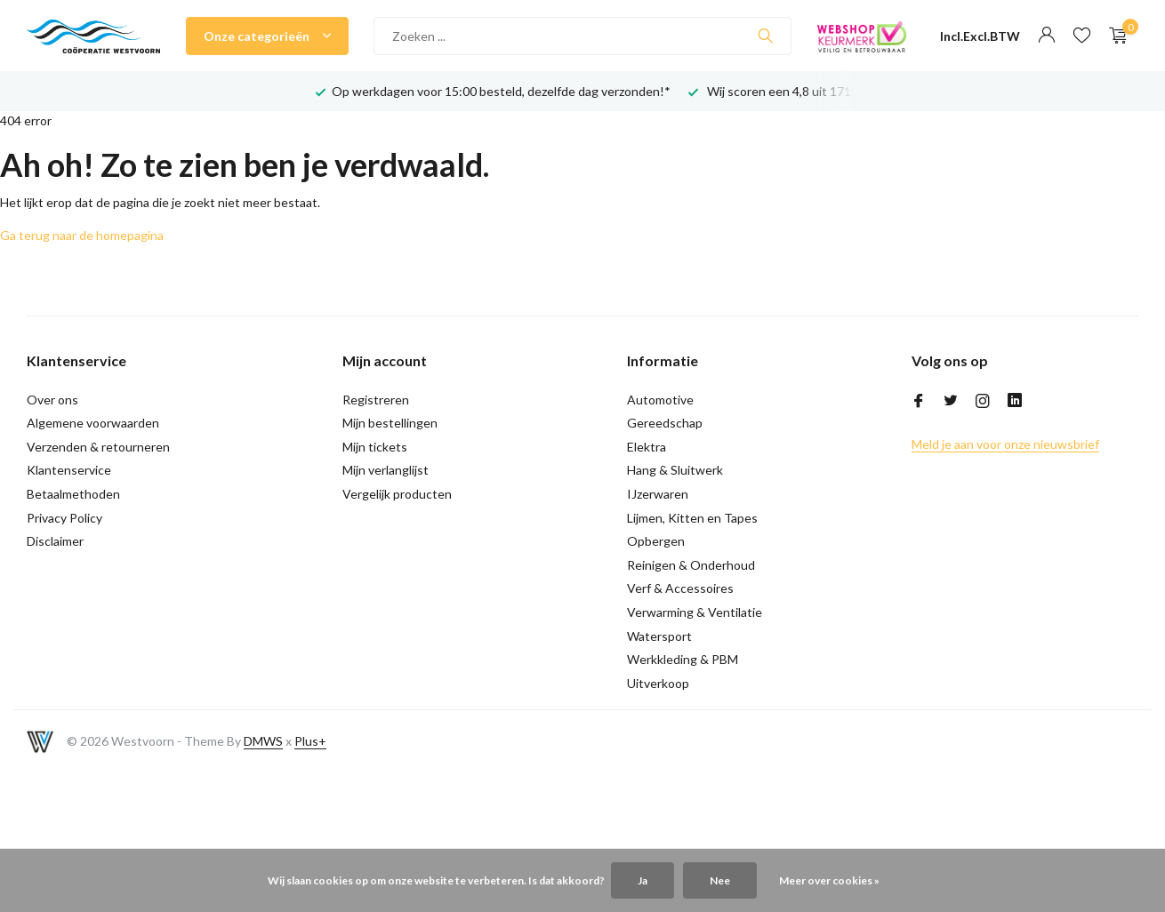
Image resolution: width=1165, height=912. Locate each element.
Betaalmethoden (73, 493)
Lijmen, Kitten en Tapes (692, 517)
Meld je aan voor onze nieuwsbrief (1005, 444)
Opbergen (656, 540)
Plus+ (310, 740)
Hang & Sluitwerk (675, 469)
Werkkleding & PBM (682, 659)
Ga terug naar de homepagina (82, 235)
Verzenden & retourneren (98, 446)
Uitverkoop (658, 683)
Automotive (660, 399)
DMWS (263, 740)
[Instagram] (983, 401)
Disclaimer (55, 540)
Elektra (646, 446)
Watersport (659, 636)
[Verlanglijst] (1082, 35)
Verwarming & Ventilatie (694, 612)
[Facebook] (919, 401)
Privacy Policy (64, 517)
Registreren (375, 399)
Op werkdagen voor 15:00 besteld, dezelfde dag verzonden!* (501, 91)
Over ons (52, 399)
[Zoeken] (582, 36)
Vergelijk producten (397, 493)
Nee (720, 880)
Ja (642, 880)
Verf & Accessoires (680, 588)
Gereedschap (665, 422)
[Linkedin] (1015, 401)
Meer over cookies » (829, 880)
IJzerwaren (657, 493)
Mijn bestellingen (390, 422)
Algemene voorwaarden (93, 422)
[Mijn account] (1046, 35)
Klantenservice (69, 469)
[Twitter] (951, 401)
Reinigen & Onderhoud (691, 564)
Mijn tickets (374, 446)
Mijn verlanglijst (385, 469)
